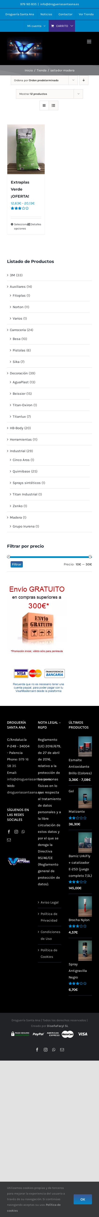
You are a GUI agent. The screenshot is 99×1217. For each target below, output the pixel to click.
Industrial (17, 451)
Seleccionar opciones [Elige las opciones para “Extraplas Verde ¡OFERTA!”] (20, 226)
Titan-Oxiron (22, 405)
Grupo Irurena (24, 526)
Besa (16, 339)
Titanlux (19, 416)
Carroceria (18, 330)
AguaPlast (21, 382)
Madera (16, 517)
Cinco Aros (21, 460)
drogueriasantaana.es (24, 792)
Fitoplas (19, 295)
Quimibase (21, 471)
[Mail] (9, 840)
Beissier (19, 393)
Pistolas (19, 350)
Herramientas (21, 439)
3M (12, 275)
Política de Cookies (49, 953)
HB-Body (16, 428)
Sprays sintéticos (27, 483)
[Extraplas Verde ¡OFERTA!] (26, 149)
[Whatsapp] (23, 831)
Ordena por (36, 80)
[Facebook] (9, 831)
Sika (16, 362)
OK (82, 1199)
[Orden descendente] (83, 80)
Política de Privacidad (49, 917)
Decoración (19, 373)
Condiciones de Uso (50, 935)
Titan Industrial (25, 494)
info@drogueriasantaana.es (59, 4)
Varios (17, 318)
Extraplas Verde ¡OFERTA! (20, 189)
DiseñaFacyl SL (57, 1026)
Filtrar (16, 564)
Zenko (18, 506)
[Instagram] (16, 831)
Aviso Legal (50, 902)
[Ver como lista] (53, 105)
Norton (18, 307)
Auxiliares (18, 286)
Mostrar (33, 94)
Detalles (36, 224)
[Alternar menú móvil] (89, 41)
